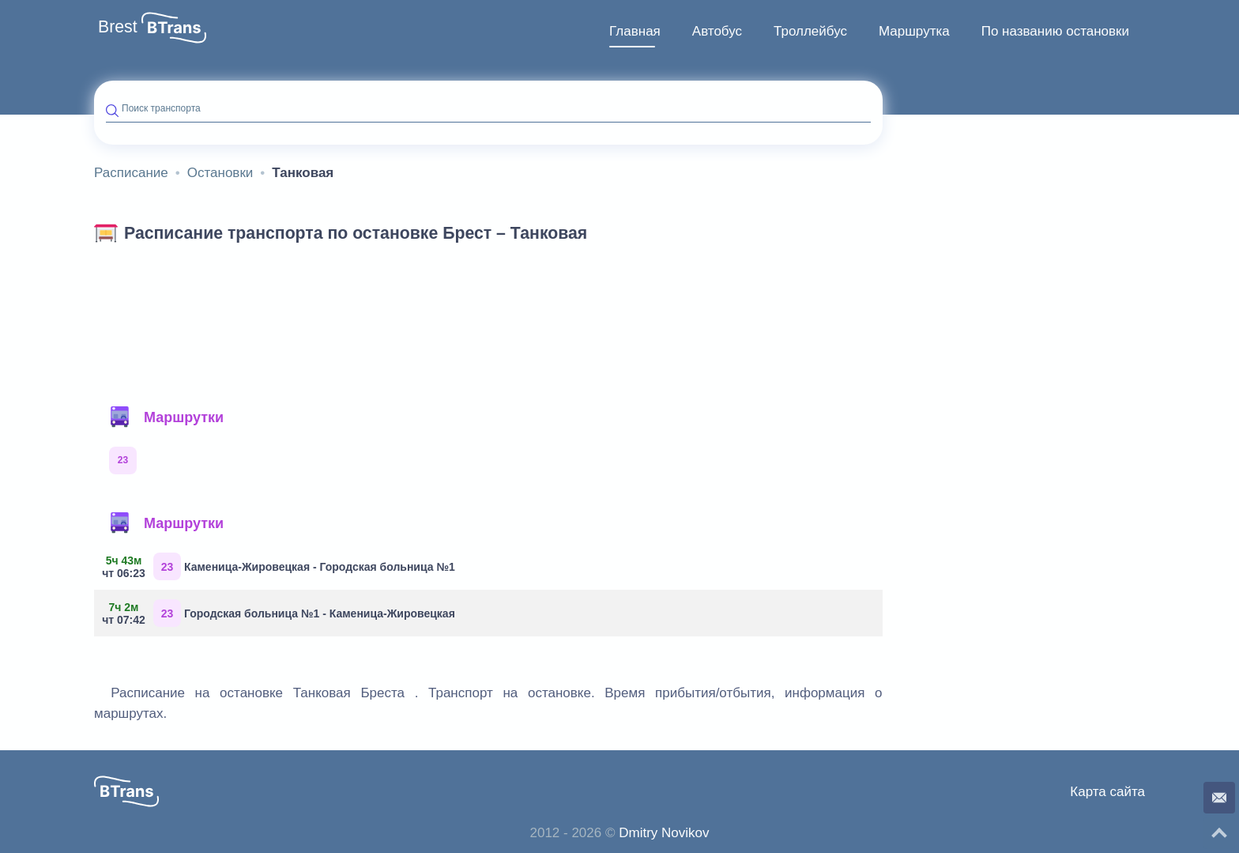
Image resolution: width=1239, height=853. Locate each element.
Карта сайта (1107, 791)
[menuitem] (634, 31)
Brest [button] (117, 26)
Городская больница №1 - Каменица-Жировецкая (280, 613)
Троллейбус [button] (810, 31)
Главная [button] (635, 31)
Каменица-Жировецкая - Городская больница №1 (280, 566)
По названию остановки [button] (1055, 31)
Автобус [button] (717, 31)
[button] (173, 27)
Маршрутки (166, 417)
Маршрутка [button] (914, 31)
